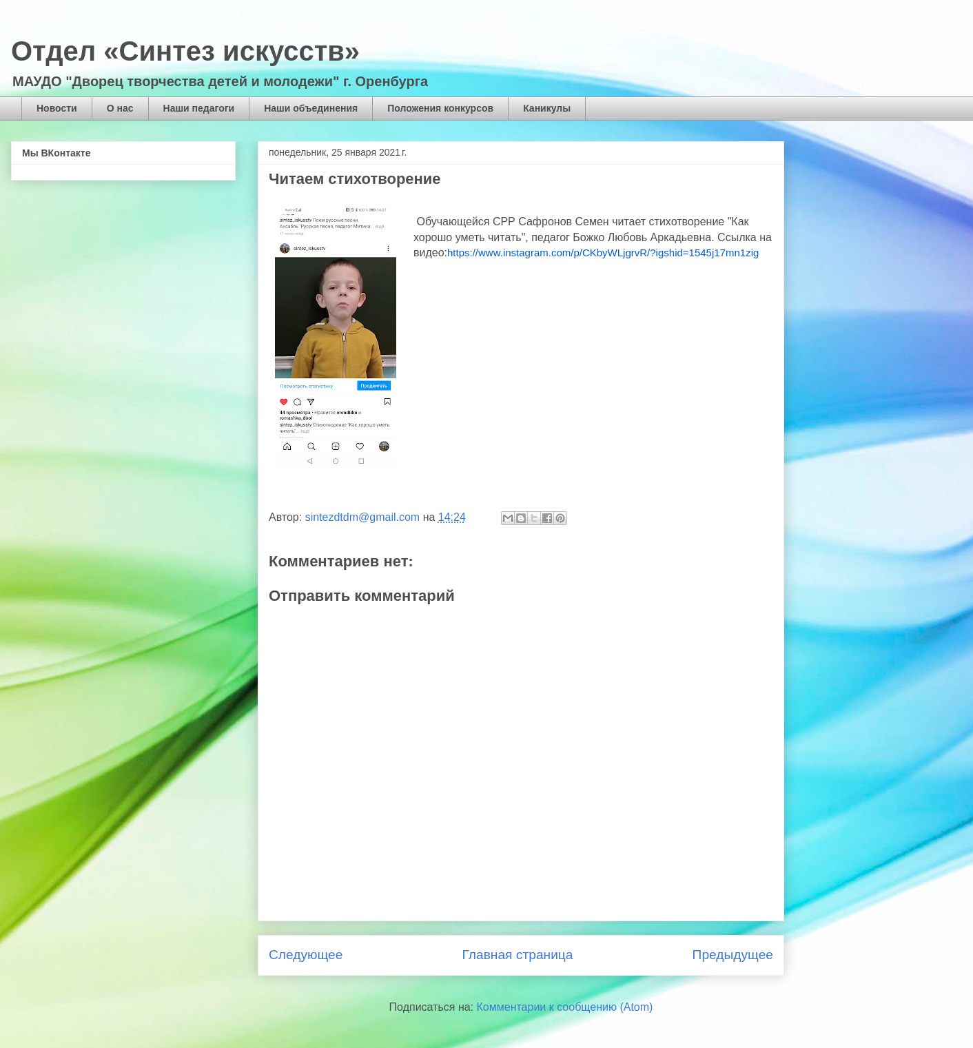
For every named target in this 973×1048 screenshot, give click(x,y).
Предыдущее (733, 954)
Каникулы (547, 108)
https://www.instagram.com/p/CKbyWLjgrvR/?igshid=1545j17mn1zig (603, 252)
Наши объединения (311, 108)
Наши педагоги (199, 108)
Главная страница (517, 954)
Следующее (305, 954)
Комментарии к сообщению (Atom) (565, 1007)
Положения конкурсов (440, 108)
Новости (57, 108)
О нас (120, 108)
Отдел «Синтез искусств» (185, 51)
